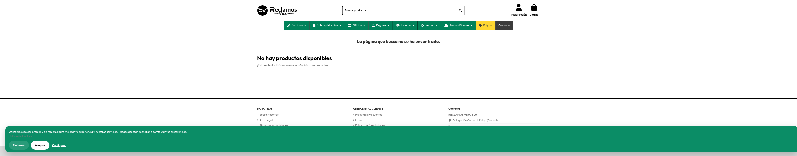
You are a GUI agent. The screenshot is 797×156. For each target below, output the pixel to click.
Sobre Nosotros (269, 114)
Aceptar (40, 145)
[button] (296, 25)
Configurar (59, 145)
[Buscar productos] (460, 10)
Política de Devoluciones (370, 125)
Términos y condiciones (274, 125)
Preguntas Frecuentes (368, 114)
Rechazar (19, 145)
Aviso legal (266, 120)
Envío (358, 120)
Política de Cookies (20, 136)
